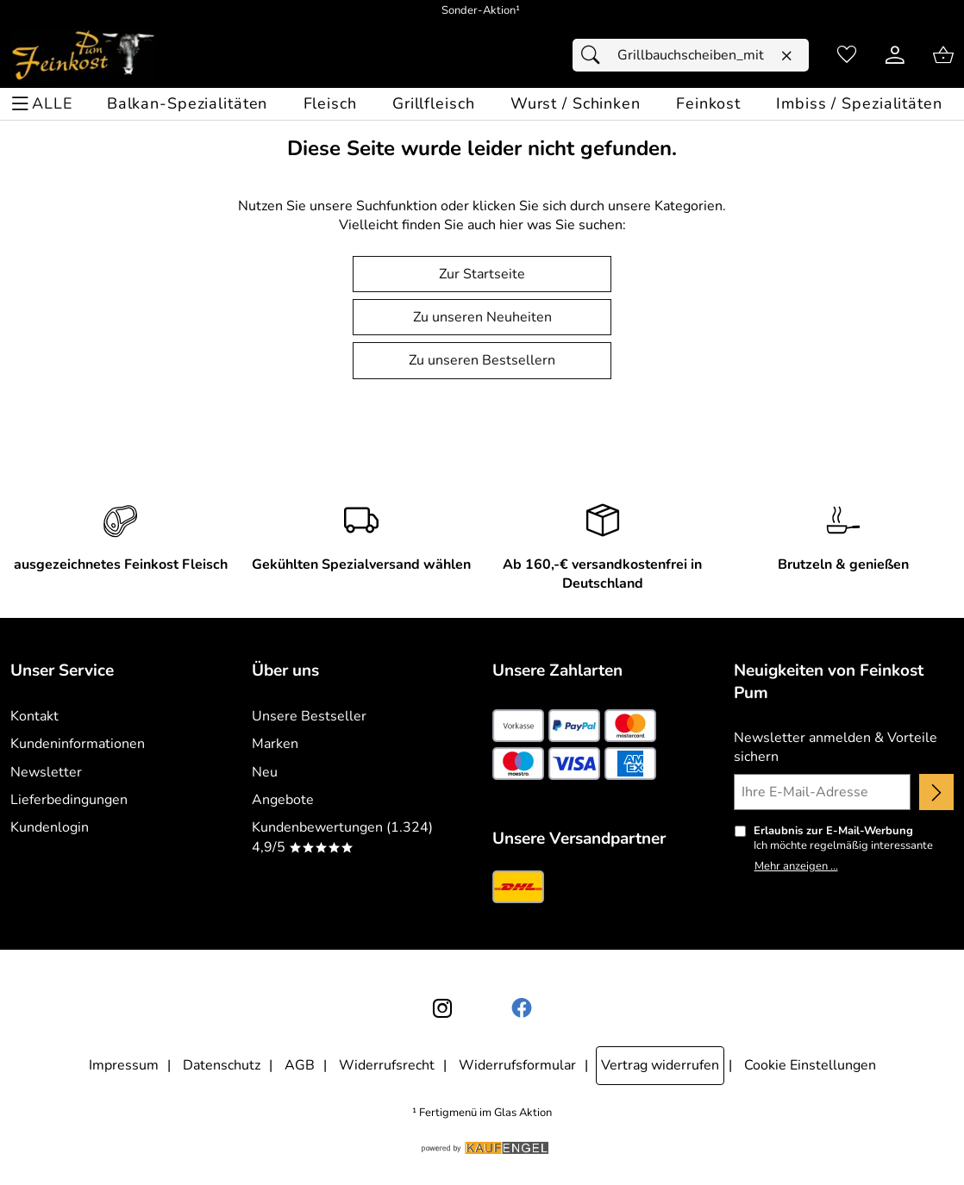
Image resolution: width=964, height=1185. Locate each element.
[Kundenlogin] (895, 55)
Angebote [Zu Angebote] (283, 799)
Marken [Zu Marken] (275, 743)
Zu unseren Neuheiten (482, 317)
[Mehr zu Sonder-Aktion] (482, 11)
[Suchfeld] (691, 55)
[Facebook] (521, 1008)
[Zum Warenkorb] (943, 55)
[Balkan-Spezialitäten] (187, 103)
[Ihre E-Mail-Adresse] (822, 792)
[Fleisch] (330, 103)
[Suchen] (595, 55)
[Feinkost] (708, 103)
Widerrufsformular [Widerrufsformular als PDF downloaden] (517, 1065)
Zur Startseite (482, 274)
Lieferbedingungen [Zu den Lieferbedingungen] (69, 799)
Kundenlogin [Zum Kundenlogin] (49, 827)
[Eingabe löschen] (786, 56)
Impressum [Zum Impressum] (124, 1065)
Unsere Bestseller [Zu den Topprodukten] (309, 716)
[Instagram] (442, 1008)
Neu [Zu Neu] (265, 772)
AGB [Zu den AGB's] (300, 1065)
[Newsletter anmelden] (936, 792)
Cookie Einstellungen (810, 1065)
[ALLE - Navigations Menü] (44, 103)
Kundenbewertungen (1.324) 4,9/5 (342, 837)
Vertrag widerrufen (660, 1065)
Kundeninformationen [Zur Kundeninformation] (77, 743)
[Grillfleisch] (433, 103)
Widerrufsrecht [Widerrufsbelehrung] (387, 1065)
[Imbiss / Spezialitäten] (859, 103)
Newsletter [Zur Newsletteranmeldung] (46, 772)
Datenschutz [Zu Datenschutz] (221, 1065)
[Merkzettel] (846, 55)
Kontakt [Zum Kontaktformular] (34, 716)
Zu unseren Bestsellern (482, 360)
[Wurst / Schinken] (575, 103)
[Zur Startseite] (83, 55)
